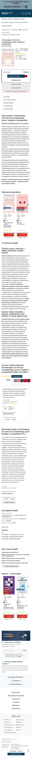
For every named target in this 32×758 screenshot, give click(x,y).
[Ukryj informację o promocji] (26, 6)
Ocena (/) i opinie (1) (9, 99)
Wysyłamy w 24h (16, 80)
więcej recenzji (9, 502)
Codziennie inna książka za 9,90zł (11, 34)
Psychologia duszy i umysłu (16, 534)
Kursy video (5, 22)
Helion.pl (8, 719)
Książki (23, 19)
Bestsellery (24, 22)
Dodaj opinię (17, 376)
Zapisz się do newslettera (13, 642)
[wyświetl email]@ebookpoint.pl (21, 745)
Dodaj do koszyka (14, 76)
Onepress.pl (21, 719)
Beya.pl (19, 727)
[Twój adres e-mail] (11, 650)
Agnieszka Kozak (7, 608)
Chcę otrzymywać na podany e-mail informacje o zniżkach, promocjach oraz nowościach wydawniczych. (13, 655)
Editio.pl (20, 722)
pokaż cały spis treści (11, 566)
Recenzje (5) (8, 102)
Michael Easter (20, 608)
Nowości (18, 22)
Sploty (19, 730)
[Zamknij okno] (28, 751)
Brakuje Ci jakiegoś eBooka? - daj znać (12, 663)
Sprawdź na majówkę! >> (13, 7)
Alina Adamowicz (21, 224)
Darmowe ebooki (6, 25)
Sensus (26, 50)
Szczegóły (8, 106)
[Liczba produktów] (25, 76)
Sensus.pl (8, 722)
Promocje (12, 22)
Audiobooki (16, 19)
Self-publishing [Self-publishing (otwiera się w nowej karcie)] (16, 684)
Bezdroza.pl (21, 724)
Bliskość (19, 222)
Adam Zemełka (24, 49)
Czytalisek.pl (9, 730)
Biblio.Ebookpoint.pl (11, 732)
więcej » (19, 656)
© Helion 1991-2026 (6, 741)
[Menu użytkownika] (26, 13)
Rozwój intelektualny (14, 538)
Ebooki (10, 19)
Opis (6, 96)
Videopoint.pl (9, 727)
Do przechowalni (16, 87)
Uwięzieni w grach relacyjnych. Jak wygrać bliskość (8, 607)
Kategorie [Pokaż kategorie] (5, 19)
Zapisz (25, 650)
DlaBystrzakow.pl (10, 724)
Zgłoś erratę (5, 527)
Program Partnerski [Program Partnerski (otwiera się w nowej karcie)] (16, 677)
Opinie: (21, 55)
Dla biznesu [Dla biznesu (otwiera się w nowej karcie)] (16, 680)
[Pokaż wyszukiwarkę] (22, 13)
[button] (28, 205)
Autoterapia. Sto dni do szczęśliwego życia (8, 225)
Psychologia (5, 534)
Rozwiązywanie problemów (16, 536)
